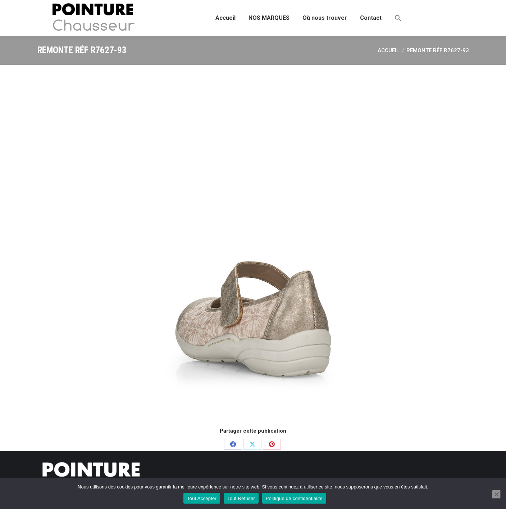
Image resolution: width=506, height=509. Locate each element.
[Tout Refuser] (496, 494)
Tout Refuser (241, 498)
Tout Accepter (201, 498)
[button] (398, 18)
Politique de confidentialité (294, 498)
